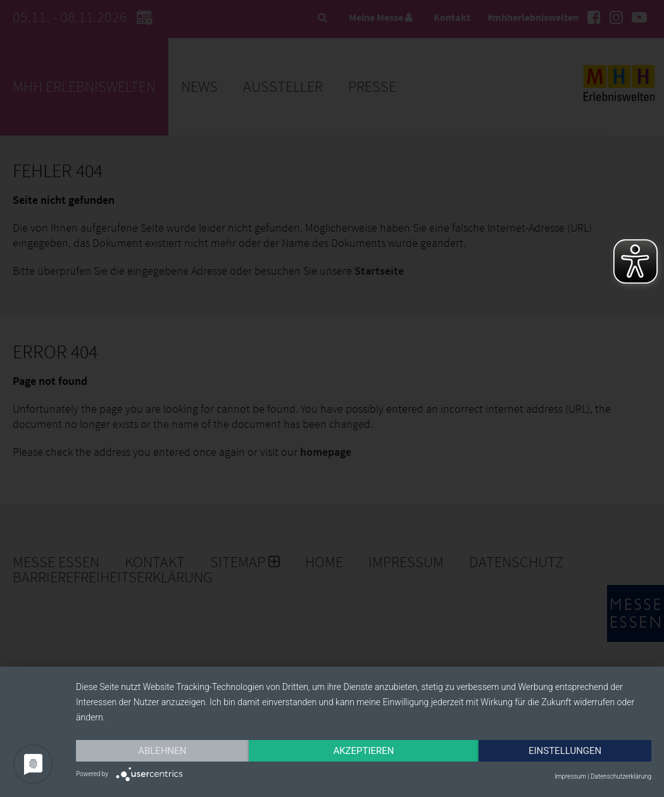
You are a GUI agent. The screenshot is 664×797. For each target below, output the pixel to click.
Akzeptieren (363, 750)
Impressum (570, 776)
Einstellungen (565, 750)
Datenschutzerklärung (621, 776)
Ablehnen (162, 750)
